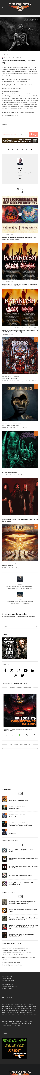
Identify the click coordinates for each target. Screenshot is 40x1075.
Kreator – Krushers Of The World (9, 378)
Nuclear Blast (26, 122)
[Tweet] (13, 150)
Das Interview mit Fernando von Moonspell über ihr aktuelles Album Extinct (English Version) (20, 586)
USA (19, 1025)
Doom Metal (25, 1008)
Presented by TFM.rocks (16, 327)
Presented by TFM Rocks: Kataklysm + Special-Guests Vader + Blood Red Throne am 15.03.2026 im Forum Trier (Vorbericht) (20, 331)
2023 (12, 1004)
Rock (30, 1021)
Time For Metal (7, 1025)
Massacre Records (26, 1012)
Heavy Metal (15, 1012)
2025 (22, 1004)
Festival (33, 1008)
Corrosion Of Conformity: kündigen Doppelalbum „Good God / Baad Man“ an (19, 237)
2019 (31, 1002)
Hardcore (32, 1010)
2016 (17, 1002)
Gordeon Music (14, 1010)
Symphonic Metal (15, 1023)
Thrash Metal (27, 1023)
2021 (3, 1004)
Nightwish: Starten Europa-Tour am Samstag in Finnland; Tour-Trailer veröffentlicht (20, 601)
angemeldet (10, 616)
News (10, 57)
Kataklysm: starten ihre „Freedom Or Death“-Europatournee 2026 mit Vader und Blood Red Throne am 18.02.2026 (19, 284)
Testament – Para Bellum (7, 565)
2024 (17, 1004)
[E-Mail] (22, 150)
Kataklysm (18, 122)
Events (3, 327)
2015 (11, 122)
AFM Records (29, 1004)
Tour (15, 1025)
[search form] (18, 626)
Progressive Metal (8, 1021)
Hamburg (24, 1010)
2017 (22, 1002)
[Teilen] (8, 150)
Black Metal (6, 1006)
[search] (36, 626)
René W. (6, 57)
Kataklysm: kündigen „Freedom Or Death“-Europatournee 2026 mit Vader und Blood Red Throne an (20, 520)
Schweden (5, 1023)
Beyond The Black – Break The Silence (10, 425)
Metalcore (5, 1016)
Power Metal (23, 1019)
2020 (35, 1002)
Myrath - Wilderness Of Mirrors (11, 962)
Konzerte (8, 327)
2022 (8, 1004)
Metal (19, 1014)
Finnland (5, 1010)
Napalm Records (16, 1016)
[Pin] (17, 150)
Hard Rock (5, 1012)
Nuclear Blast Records (9, 1019)
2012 (3, 1002)
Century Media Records (19, 1006)
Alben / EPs (4, 376)
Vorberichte (25, 327)
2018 (26, 1002)
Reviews (9, 376)
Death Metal (6, 1008)
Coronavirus (32, 1006)
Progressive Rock (21, 1021)
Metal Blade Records (29, 1014)
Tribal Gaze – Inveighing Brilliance (9, 472)
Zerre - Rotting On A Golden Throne (12, 965)
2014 (8, 1002)
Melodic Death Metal (8, 1014)
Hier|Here (14, 986)
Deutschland (16, 1008)
